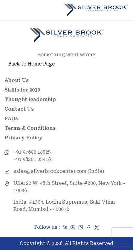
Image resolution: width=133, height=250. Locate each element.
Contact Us (19, 109)
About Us (16, 80)
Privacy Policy (23, 138)
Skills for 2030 (22, 90)
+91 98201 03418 (32, 159)
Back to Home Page (31, 64)
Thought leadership (30, 99)
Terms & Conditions (30, 128)
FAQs (11, 118)
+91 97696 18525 (32, 152)
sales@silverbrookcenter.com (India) (58, 171)
